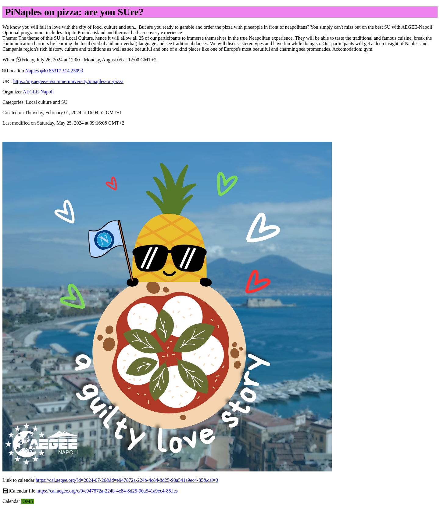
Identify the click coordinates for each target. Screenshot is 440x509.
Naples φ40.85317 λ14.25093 (54, 70)
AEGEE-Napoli (38, 91)
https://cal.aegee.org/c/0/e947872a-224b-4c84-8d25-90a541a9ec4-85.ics (107, 490)
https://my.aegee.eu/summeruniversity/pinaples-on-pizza (68, 81)
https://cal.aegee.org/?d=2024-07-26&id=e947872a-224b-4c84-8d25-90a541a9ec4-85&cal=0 (127, 480)
